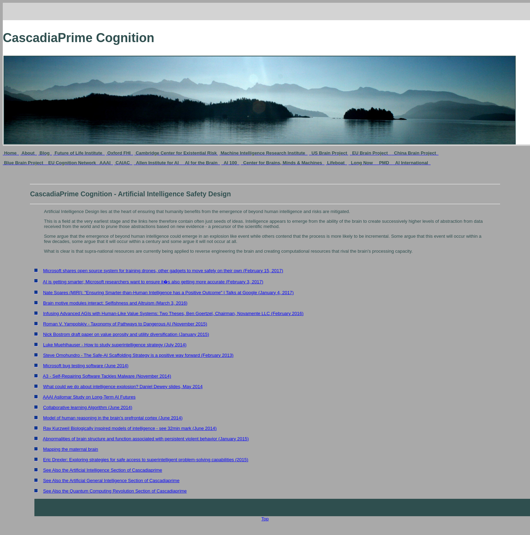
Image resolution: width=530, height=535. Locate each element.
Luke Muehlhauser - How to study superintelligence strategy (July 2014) (115, 344)
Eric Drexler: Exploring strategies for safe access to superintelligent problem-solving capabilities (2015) (145, 459)
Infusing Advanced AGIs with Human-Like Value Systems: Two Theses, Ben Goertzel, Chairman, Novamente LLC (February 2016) (173, 313)
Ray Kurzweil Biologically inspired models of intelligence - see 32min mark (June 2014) (130, 428)
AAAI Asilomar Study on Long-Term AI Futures (89, 397)
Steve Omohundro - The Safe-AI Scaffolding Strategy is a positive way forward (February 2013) (138, 355)
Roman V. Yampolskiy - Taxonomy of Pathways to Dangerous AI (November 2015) (125, 323)
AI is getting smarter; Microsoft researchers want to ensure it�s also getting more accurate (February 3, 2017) (153, 281)
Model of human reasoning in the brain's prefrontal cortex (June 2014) (112, 417)
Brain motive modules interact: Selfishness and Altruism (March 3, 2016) (115, 303)
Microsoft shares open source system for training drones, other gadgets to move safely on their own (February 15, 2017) (163, 270)
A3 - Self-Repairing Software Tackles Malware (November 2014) (107, 376)
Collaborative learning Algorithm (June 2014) (87, 407)
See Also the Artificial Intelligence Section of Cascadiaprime (102, 470)
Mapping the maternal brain (70, 449)
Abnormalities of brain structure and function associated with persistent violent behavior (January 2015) (146, 438)
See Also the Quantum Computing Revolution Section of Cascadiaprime (115, 491)
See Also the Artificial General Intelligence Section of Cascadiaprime (111, 480)
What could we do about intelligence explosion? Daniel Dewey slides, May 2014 (123, 386)
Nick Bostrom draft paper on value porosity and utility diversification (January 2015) (126, 334)
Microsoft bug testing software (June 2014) (86, 365)
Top (265, 518)
